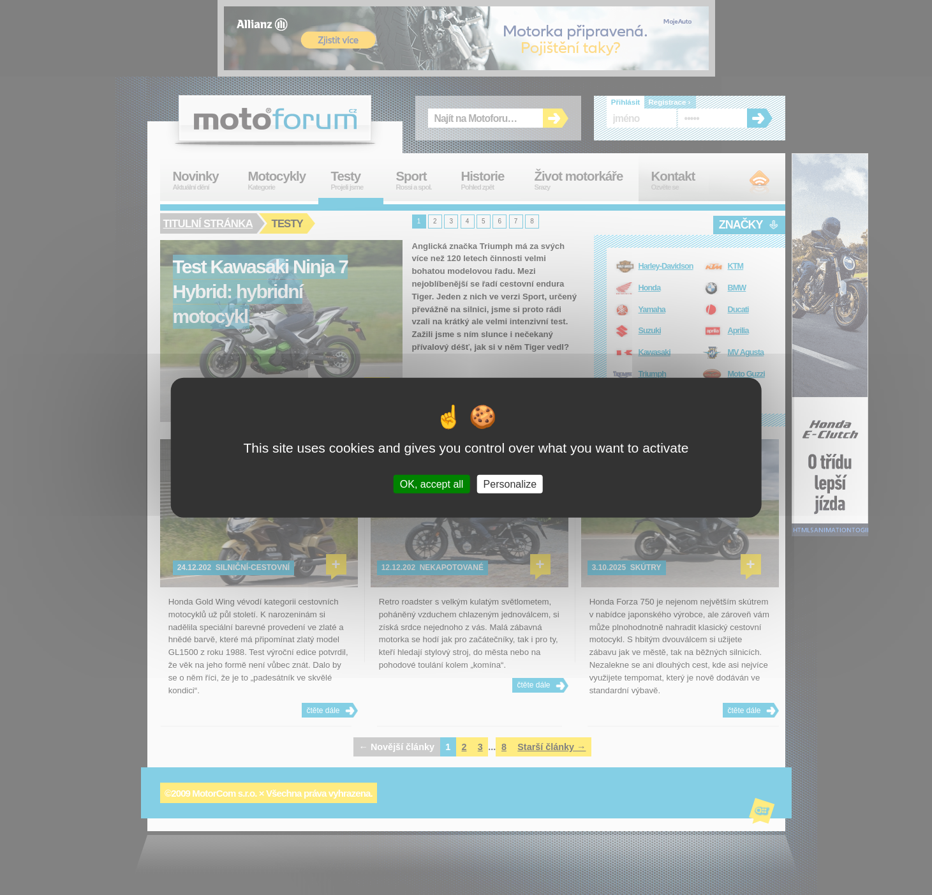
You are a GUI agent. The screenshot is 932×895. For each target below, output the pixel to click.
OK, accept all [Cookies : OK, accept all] (432, 483)
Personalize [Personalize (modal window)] (510, 483)
